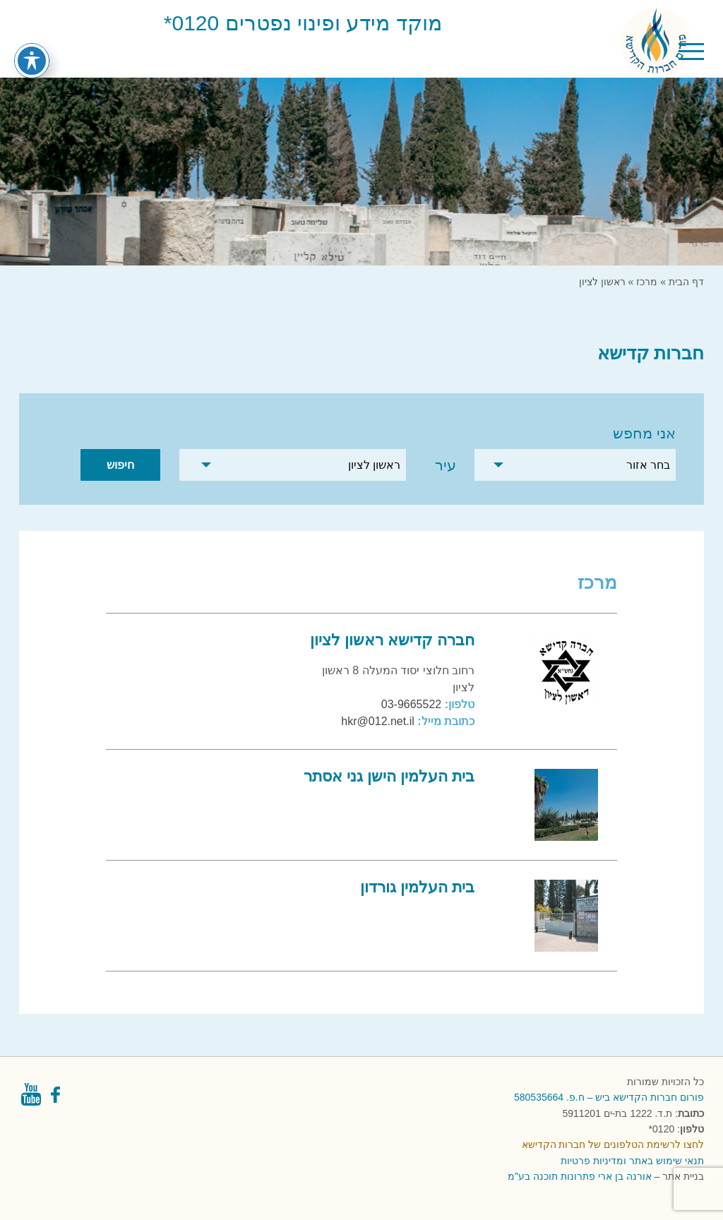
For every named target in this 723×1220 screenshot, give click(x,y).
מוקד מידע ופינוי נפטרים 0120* (303, 23)
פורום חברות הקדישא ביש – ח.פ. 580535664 (609, 1097)
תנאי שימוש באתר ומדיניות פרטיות (632, 1160)
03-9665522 (411, 704)
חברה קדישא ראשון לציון (392, 640)
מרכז (646, 281)
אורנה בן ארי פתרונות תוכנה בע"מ (579, 1176)
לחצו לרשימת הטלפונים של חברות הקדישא (613, 1144)
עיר (445, 465)
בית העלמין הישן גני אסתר (389, 776)
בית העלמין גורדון (417, 887)
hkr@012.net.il (377, 721)
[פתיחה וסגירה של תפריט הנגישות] (32, 43)
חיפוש (120, 465)
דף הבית (686, 281)
